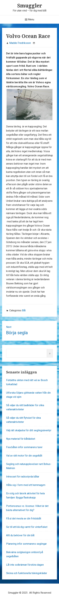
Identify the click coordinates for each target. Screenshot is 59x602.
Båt (24, 310)
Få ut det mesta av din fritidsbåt (23, 518)
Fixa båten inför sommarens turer (24, 447)
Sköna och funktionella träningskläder (26, 573)
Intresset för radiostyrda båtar (22, 476)
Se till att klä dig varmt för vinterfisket (26, 526)
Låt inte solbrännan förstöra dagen (25, 564)
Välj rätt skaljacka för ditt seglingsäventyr (28, 430)
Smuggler (29, 5)
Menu (29, 19)
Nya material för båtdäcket (20, 438)
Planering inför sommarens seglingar (26, 543)
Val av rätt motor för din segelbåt (24, 455)
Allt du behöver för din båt (20, 535)
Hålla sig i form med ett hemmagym (25, 485)
